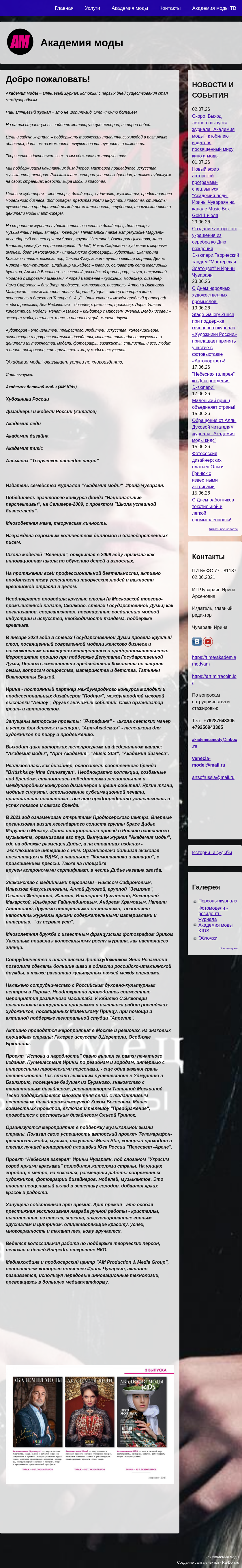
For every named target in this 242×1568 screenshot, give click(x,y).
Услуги (92, 8)
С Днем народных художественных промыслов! (211, 295)
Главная (64, 8)
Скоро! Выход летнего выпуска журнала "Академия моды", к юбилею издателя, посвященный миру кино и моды (213, 136)
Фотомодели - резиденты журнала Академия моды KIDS (215, 919)
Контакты (170, 8)
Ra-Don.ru (230, 1562)
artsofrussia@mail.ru (213, 777)
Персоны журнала (217, 900)
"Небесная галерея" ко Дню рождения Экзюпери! (213, 381)
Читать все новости (223, 529)
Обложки (207, 938)
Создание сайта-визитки (198, 1562)
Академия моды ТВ (214, 8)
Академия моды (130, 8)
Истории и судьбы (212, 852)
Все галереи (229, 948)
